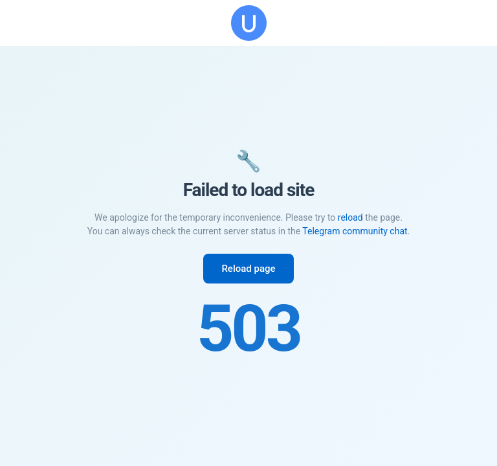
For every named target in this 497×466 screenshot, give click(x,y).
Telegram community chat (354, 231)
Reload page (248, 268)
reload (350, 217)
